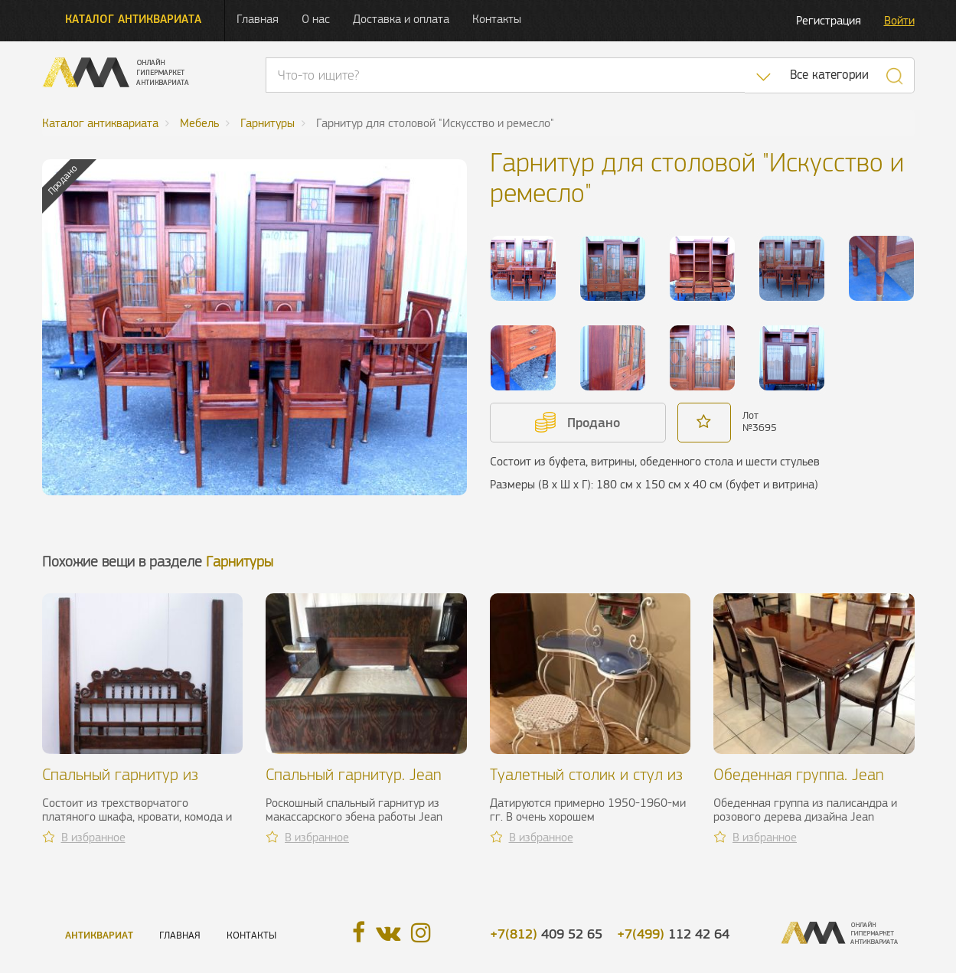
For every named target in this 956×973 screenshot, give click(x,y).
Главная (258, 18)
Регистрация (828, 20)
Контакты (496, 18)
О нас (316, 18)
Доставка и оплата (401, 18)
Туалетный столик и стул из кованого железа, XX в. (586, 784)
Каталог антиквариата (133, 18)
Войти (899, 20)
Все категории (829, 74)
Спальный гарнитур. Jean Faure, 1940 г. (354, 784)
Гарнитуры (239, 561)
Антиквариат (99, 935)
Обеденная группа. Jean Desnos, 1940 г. (798, 784)
